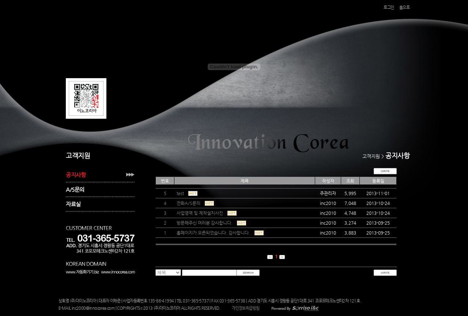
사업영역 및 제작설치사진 (206, 213)
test (186, 193)
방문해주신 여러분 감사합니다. (211, 222)
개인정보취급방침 (245, 308)
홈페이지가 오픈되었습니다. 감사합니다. (220, 232)
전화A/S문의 (195, 203)
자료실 (73, 204)
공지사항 (76, 175)
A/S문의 (75, 189)
